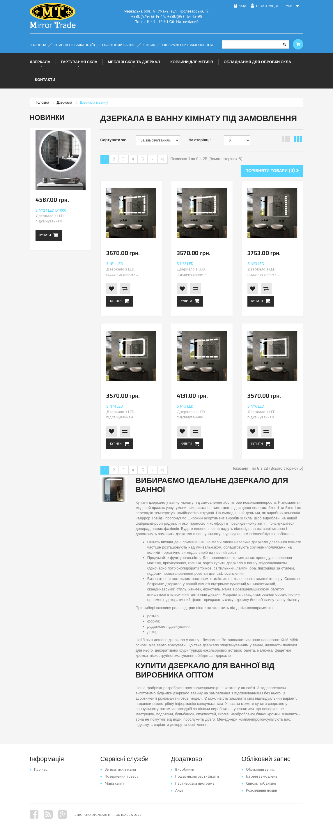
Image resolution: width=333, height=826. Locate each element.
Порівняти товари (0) (272, 171)
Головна (42, 102)
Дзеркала (40, 61)
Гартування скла (79, 61)
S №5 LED (185, 406)
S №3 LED (255, 263)
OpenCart (99, 814)
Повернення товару (119, 776)
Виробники (182, 769)
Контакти (45, 79)
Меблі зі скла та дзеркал (134, 61)
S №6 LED (255, 406)
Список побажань (259, 783)
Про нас (38, 769)
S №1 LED (114, 263)
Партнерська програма (193, 783)
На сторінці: (200, 139)
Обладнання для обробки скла (257, 61)
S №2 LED (185, 263)
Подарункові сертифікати (195, 776)
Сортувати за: (113, 139)
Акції (177, 790)
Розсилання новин (259, 790)
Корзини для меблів (191, 61)
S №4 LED (114, 406)
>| (162, 159)
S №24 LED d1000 (51, 210)
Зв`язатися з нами (118, 769)
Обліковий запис (258, 769)
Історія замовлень (259, 776)
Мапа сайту (112, 783)
